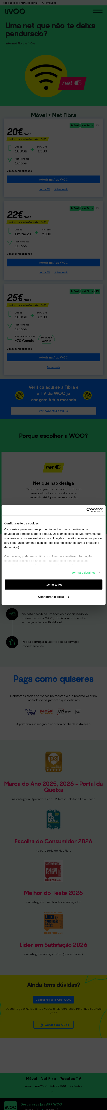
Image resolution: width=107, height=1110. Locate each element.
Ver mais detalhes (83, 572)
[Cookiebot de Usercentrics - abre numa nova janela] (86, 510)
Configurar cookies (53, 596)
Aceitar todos (54, 584)
